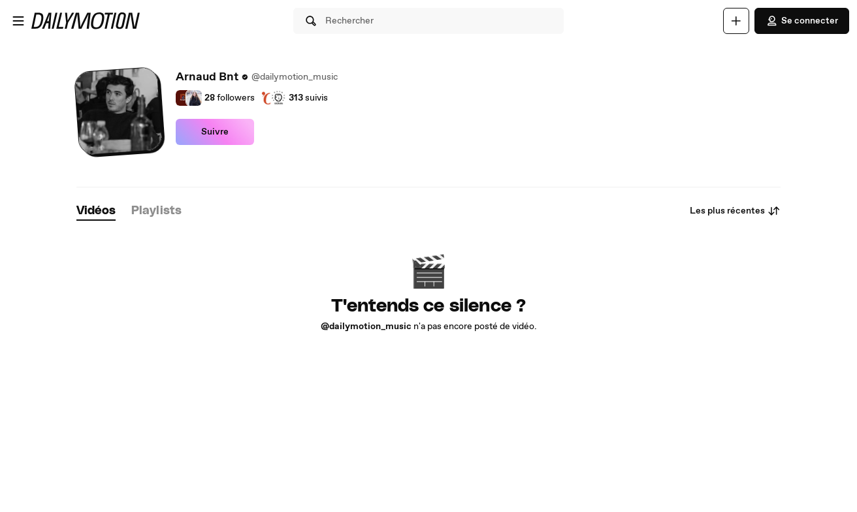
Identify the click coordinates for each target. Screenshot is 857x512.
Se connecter (802, 20)
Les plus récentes (735, 210)
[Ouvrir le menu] (18, 21)
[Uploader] (736, 21)
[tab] (96, 211)
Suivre (215, 132)
